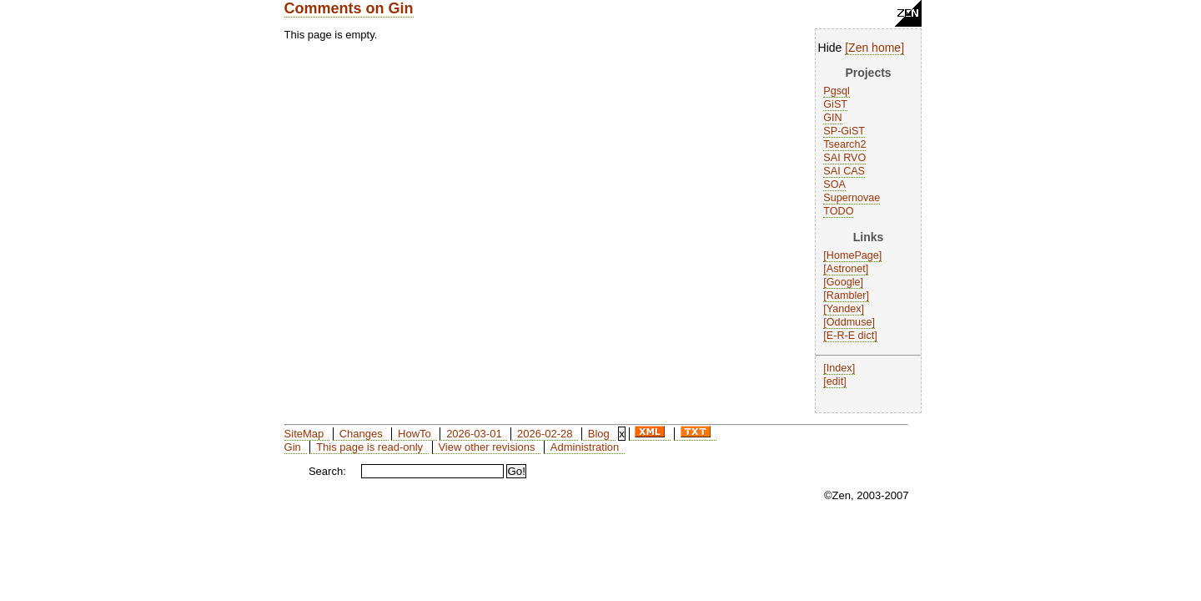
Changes (361, 433)
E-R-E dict (850, 335)
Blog (599, 433)
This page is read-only (369, 447)
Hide (830, 47)
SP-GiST (844, 131)
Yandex (844, 309)
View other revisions (486, 447)
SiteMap (304, 433)
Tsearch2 (844, 144)
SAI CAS (844, 171)
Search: (327, 471)
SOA (834, 184)
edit (835, 381)
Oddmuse (849, 322)
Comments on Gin (349, 8)
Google (844, 282)
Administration (584, 447)
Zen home (874, 47)
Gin (292, 447)
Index (839, 368)
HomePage (853, 255)
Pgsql (836, 91)
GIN (832, 118)
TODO (838, 211)
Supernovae (851, 198)
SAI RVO (844, 158)
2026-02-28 (545, 433)
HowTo (414, 433)
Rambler (847, 295)
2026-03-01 (474, 433)
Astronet (846, 269)
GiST (835, 104)
